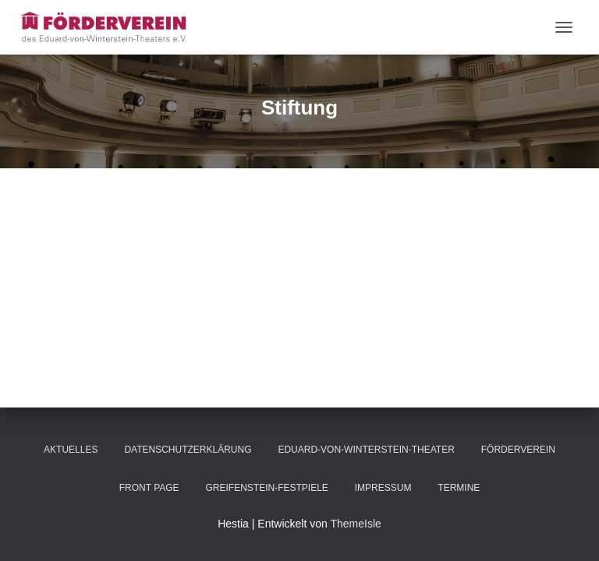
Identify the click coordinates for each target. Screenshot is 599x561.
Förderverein (518, 449)
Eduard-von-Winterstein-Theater (366, 449)
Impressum (383, 487)
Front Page (149, 487)
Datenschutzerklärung (187, 449)
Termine (459, 487)
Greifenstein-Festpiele (266, 487)
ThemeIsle (355, 523)
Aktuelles (70, 449)
